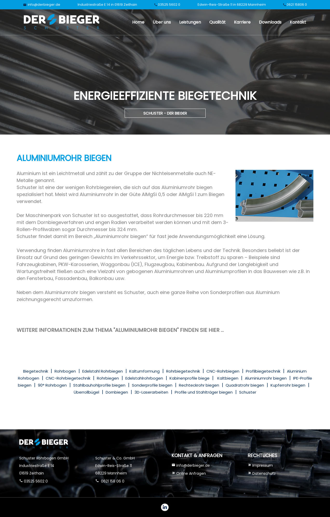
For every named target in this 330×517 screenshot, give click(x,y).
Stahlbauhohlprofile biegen (99, 385)
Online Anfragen (190, 473)
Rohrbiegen (108, 378)
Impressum (262, 465)
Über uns (162, 22)
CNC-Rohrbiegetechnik (68, 378)
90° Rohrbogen (52, 385)
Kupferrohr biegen (288, 385)
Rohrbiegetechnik (183, 371)
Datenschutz (264, 473)
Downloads (270, 22)
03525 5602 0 (169, 4)
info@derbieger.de (43, 4)
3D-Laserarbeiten (151, 392)
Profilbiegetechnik (263, 371)
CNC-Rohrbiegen (222, 371)
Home (138, 22)
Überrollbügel (86, 392)
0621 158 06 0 (112, 481)
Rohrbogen (65, 371)
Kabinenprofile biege (190, 378)
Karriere (242, 22)
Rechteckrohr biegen (199, 385)
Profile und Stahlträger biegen (204, 392)
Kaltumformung (144, 371)
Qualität (217, 22)
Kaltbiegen (227, 378)
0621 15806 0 (297, 4)
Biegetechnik (35, 371)
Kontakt (298, 22)
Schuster (247, 392)
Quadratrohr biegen (245, 385)
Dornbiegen (117, 392)
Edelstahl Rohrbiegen (102, 371)
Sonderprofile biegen (152, 385)
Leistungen (190, 22)
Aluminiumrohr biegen (266, 378)
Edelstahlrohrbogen (144, 378)
